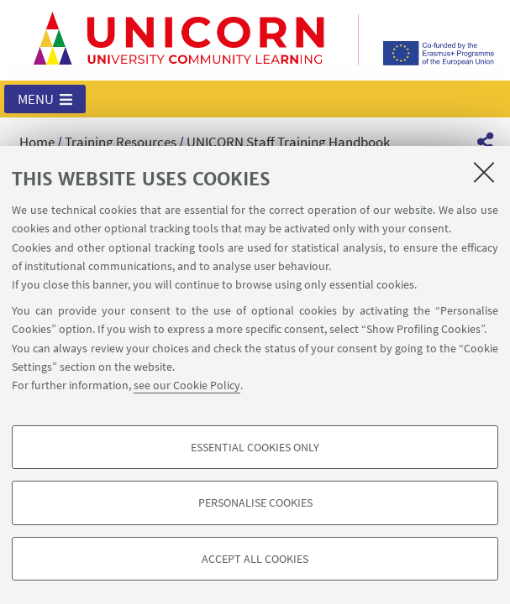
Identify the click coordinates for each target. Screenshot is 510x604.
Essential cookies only (255, 447)
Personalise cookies (255, 502)
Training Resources (120, 142)
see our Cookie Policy (187, 385)
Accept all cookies (255, 558)
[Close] (484, 172)
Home (37, 142)
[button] (45, 99)
